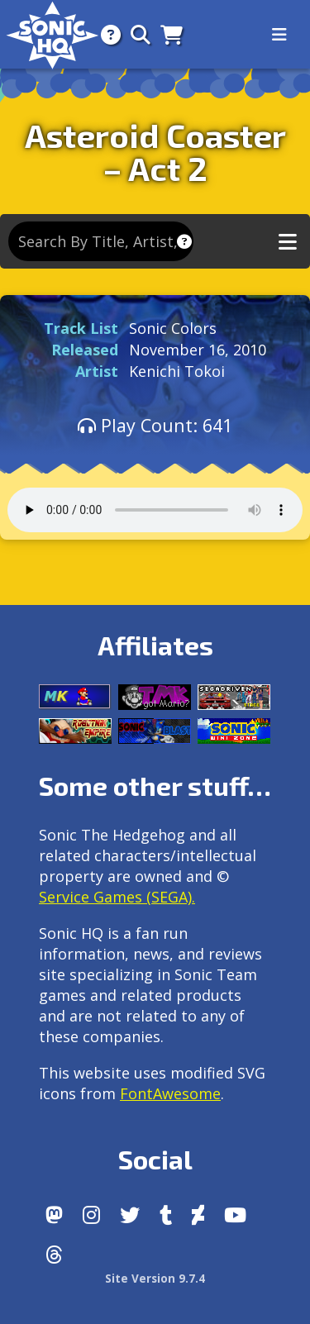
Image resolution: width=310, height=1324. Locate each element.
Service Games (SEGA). (117, 897)
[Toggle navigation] (279, 34)
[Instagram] (91, 1215)
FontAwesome (170, 1093)
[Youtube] (235, 1215)
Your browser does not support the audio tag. (155, 510)
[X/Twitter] (130, 1215)
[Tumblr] (166, 1215)
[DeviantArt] (198, 1215)
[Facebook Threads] (54, 1254)
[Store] (166, 34)
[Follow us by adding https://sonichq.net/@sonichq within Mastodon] (54, 1215)
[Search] (135, 34)
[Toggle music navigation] (288, 242)
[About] (106, 34)
